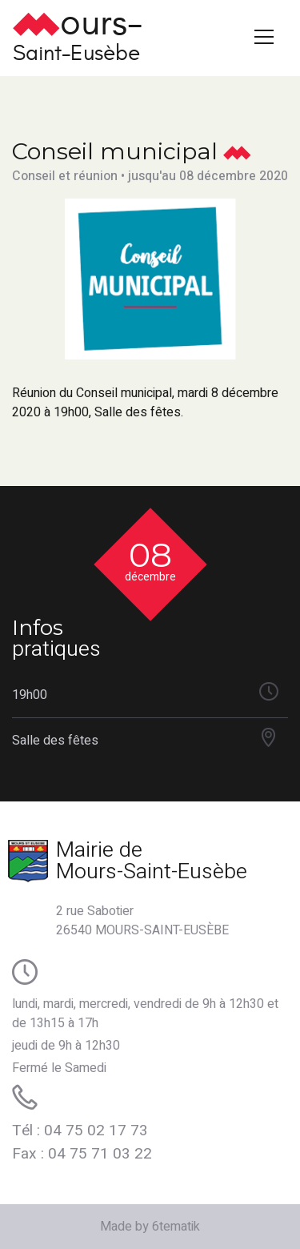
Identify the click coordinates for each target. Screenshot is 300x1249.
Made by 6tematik (150, 1226)
